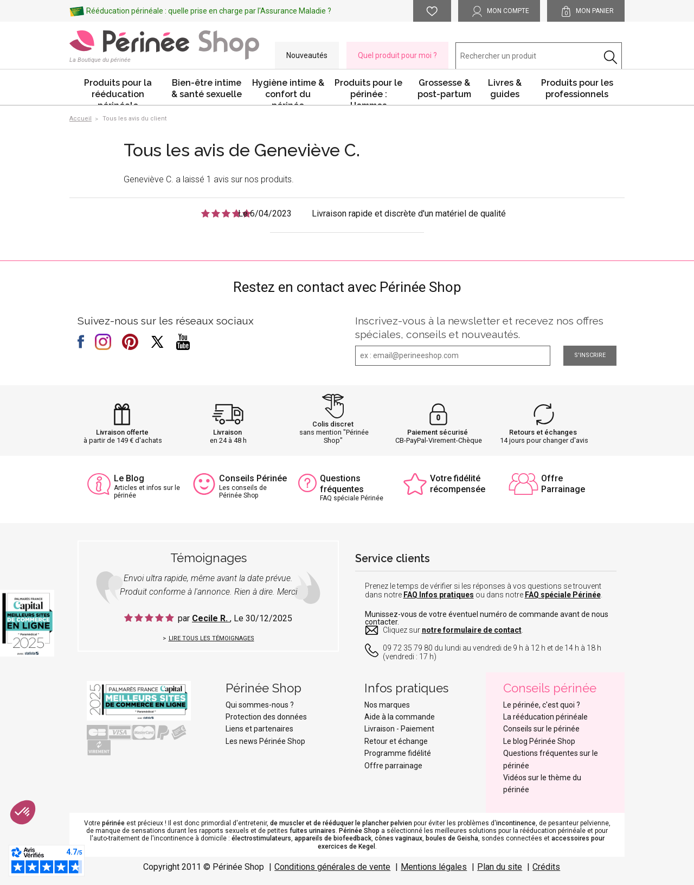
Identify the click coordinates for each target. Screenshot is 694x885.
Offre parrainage (393, 765)
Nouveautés (306, 55)
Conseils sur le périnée (541, 728)
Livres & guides (505, 88)
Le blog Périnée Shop (539, 741)
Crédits (546, 867)
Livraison (227, 432)
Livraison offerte (122, 432)
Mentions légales (434, 867)
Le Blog (129, 478)
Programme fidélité (397, 753)
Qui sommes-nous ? (260, 705)
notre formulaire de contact (472, 630)
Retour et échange (396, 741)
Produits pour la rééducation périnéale (118, 91)
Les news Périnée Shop (265, 741)
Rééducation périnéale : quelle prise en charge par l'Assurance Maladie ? (208, 11)
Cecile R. (211, 618)
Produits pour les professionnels (577, 88)
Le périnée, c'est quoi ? (541, 705)
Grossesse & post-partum (444, 88)
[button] (23, 812)
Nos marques (387, 705)
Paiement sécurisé (437, 432)
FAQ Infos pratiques (438, 594)
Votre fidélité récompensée (457, 483)
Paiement (417, 728)
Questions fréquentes (342, 483)
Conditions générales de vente (332, 867)
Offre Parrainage (563, 483)
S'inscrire (590, 355)
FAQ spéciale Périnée (563, 594)
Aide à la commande (399, 716)
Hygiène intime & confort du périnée (288, 91)
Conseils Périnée (253, 478)
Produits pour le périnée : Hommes (368, 91)
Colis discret (333, 424)
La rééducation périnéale (545, 716)
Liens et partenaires (259, 728)
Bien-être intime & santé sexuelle (206, 88)
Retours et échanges (543, 432)
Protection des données (266, 716)
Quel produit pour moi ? (397, 55)
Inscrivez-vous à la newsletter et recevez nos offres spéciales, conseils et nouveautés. (479, 327)
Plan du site (499, 867)
